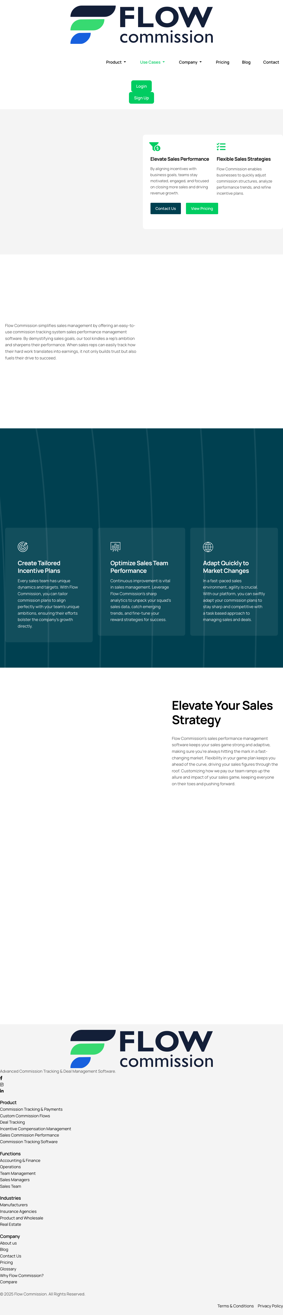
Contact (271, 62)
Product (116, 62)
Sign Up (141, 98)
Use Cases (152, 62)
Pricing (222, 62)
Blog (246, 62)
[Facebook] (141, 1077)
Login (141, 86)
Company (190, 62)
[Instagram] (141, 1084)
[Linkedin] (141, 1091)
